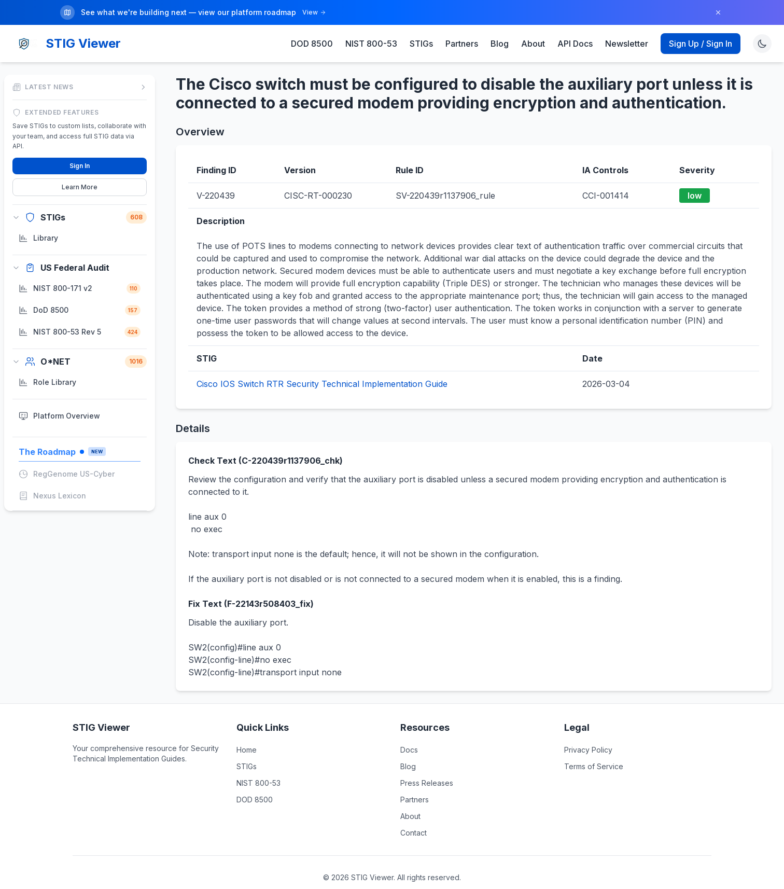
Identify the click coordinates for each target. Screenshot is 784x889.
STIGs (421, 41)
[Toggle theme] (762, 41)
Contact (413, 830)
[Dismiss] (718, 12)
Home (246, 747)
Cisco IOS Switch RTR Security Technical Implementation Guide (322, 382)
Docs (409, 747)
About (533, 41)
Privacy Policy (588, 747)
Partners (461, 41)
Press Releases (426, 780)
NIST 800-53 (371, 41)
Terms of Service (593, 764)
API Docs (575, 41)
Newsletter (626, 41)
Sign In (79, 163)
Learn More (79, 184)
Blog (500, 41)
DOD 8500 (312, 41)
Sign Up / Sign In (700, 41)
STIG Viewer (83, 41)
